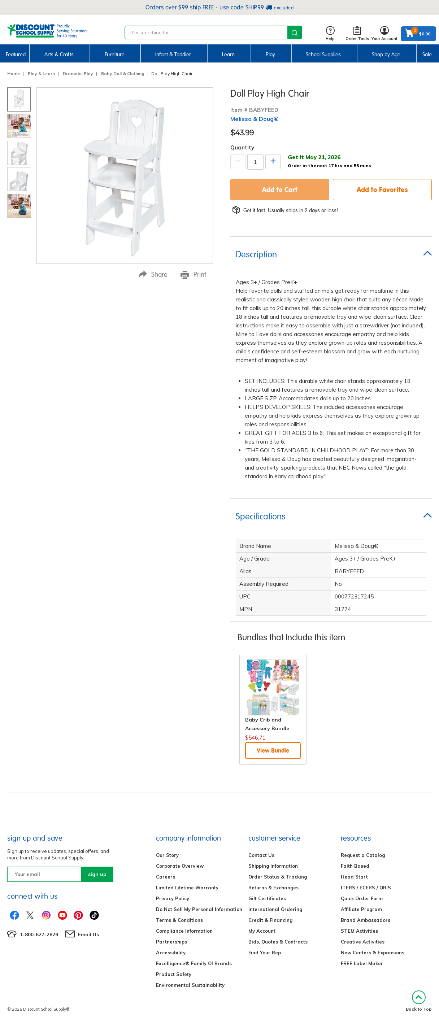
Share (153, 274)
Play (270, 54)
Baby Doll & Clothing (122, 73)
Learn (228, 54)
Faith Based (355, 866)
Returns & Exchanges (273, 887)
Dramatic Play (78, 73)
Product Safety (173, 974)
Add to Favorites (382, 189)
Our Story (167, 855)
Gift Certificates (267, 898)
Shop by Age (386, 54)
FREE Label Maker (362, 963)
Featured (16, 54)
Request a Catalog (363, 855)
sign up (97, 874)
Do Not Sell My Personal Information (199, 909)
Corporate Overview (180, 866)
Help (330, 33)
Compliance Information (184, 931)
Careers (165, 877)
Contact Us (261, 855)
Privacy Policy (172, 898)
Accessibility (171, 952)
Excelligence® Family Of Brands (194, 963)
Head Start (354, 877)
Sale (427, 54)
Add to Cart (279, 189)
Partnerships (171, 942)
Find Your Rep (264, 952)
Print (193, 274)
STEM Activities (359, 931)
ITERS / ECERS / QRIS (366, 887)
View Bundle (273, 750)
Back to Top (419, 1001)
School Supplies (323, 54)
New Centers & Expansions (372, 952)
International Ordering (275, 909)
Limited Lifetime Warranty (187, 887)
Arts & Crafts (59, 54)
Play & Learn (41, 73)
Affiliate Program (361, 909)
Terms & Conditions (179, 920)
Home (13, 73)
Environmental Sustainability (190, 985)
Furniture (115, 54)
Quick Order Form (362, 898)
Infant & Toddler (173, 54)
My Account (261, 931)
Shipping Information (273, 866)
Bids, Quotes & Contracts (278, 942)
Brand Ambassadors (365, 920)
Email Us (88, 934)
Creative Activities (362, 942)
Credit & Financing (270, 920)
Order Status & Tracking (277, 877)
